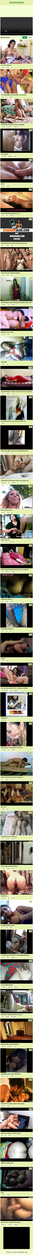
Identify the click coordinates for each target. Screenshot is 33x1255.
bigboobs (4, 482)
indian (7, 67)
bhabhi (11, 1076)
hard (11, 631)
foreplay (13, 482)
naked (3, 957)
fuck (6, 1165)
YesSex (16, 2)
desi (15, 156)
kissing (3, 334)
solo (7, 215)
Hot (25, 37)
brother (8, 868)
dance (13, 868)
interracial (4, 156)
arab (11, 690)
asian (6, 927)
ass (12, 453)
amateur (13, 304)
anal (9, 1135)
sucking (4, 749)
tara (12, 512)
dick (3, 631)
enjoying (16, 987)
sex (12, 67)
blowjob (7, 838)
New (30, 37)
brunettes (10, 1046)
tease (15, 1046)
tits (2, 1135)
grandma (13, 957)
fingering (4, 987)
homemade (13, 1016)
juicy (6, 631)
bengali (8, 1194)
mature (3, 186)
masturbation (5, 690)
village (3, 126)
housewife (9, 126)
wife (3, 838)
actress (7, 660)
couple (7, 245)
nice (10, 1165)
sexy (3, 215)
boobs (3, 393)
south (3, 67)
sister (3, 868)
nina (8, 512)
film (11, 779)
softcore (12, 215)
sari (9, 482)
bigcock (13, 749)
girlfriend (10, 156)
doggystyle (16, 126)
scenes (3, 512)
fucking (11, 97)
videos (6, 601)
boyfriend (13, 838)
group (3, 275)
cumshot (10, 1224)
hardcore (4, 304)
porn (3, 97)
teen (8, 749)
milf (9, 304)
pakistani (16, 690)
